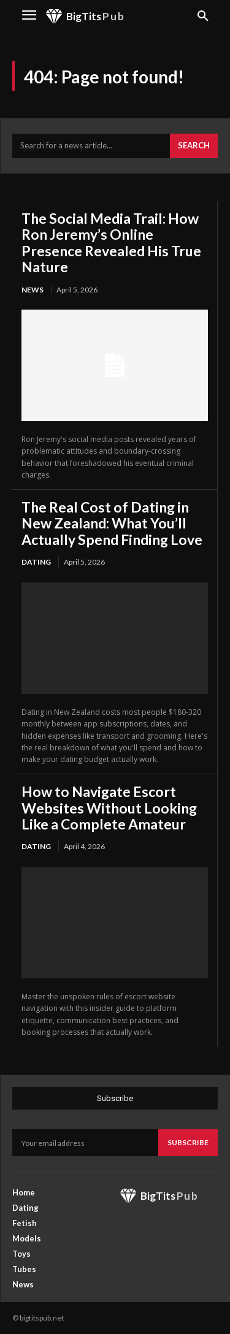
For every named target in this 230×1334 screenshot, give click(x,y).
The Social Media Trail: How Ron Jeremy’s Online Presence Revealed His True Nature (111, 242)
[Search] (194, 146)
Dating (36, 561)
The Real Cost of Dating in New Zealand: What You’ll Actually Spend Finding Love (111, 523)
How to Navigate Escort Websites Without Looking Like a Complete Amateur (109, 808)
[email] (85, 1142)
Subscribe (188, 1142)
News (32, 289)
